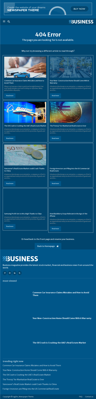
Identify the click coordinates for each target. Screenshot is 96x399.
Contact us (89, 397)
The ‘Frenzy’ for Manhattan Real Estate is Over (68, 126)
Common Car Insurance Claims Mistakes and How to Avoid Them (32, 365)
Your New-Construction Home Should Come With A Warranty (62, 318)
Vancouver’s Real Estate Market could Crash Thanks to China (30, 384)
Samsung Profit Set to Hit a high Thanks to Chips (23, 214)
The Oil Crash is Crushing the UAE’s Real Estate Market (25, 126)
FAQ (80, 397)
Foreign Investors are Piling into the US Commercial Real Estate (31, 389)
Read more (9, 96)
